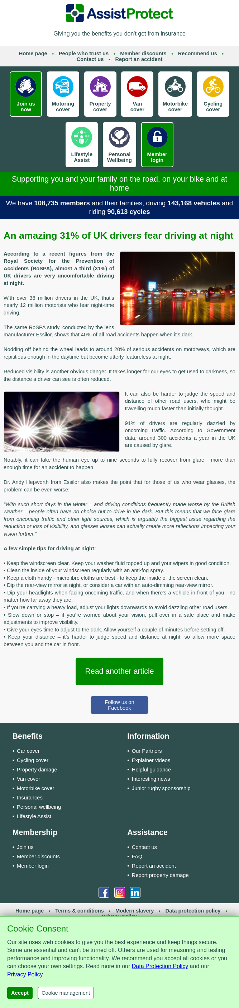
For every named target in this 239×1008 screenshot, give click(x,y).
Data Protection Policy (160, 966)
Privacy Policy (25, 974)
